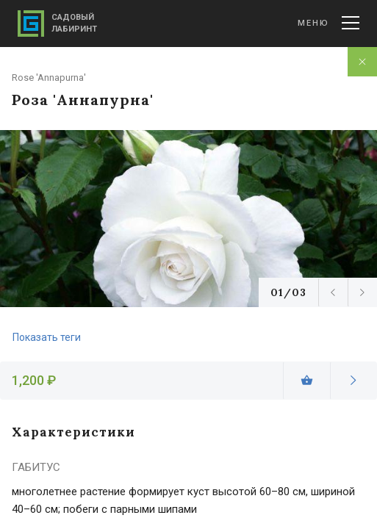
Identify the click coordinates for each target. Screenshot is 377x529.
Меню (328, 22)
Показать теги (46, 337)
